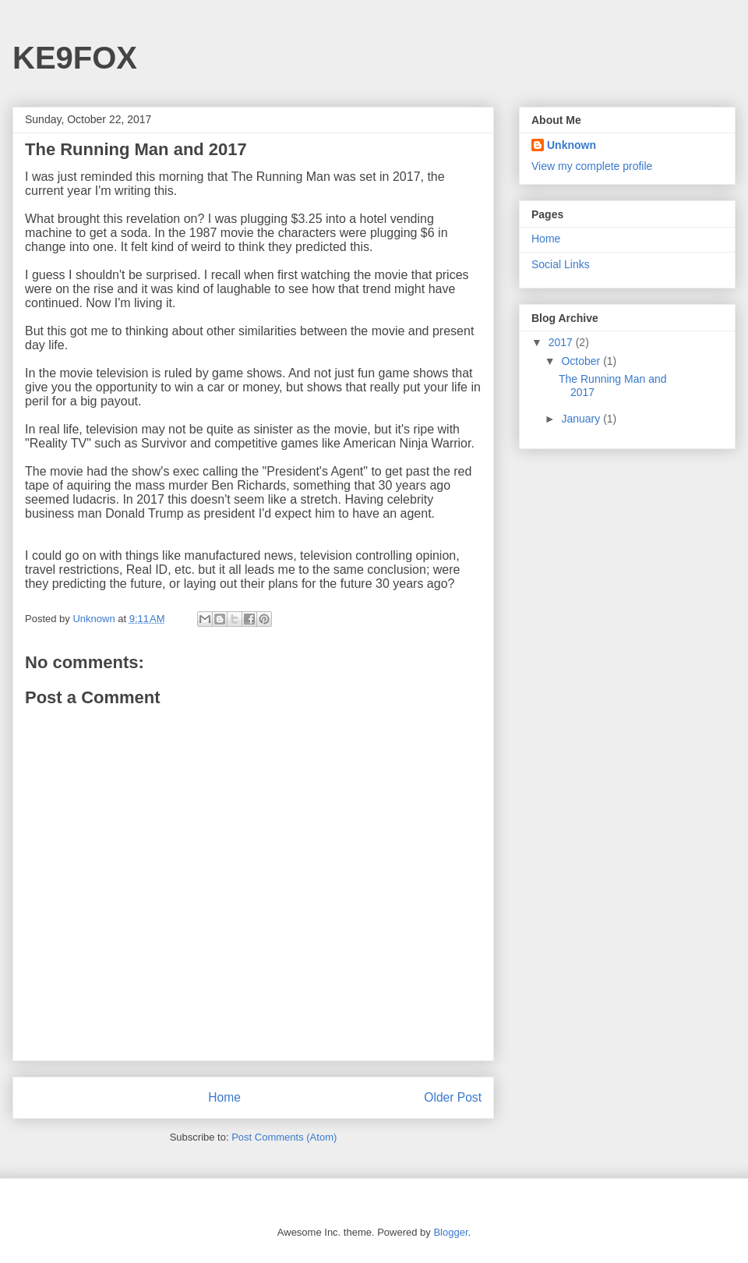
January (582, 418)
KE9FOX (74, 58)
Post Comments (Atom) (284, 1137)
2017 (562, 342)
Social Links (560, 264)
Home (224, 1097)
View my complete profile (591, 166)
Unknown (571, 145)
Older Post (453, 1097)
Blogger (450, 1232)
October (582, 361)
